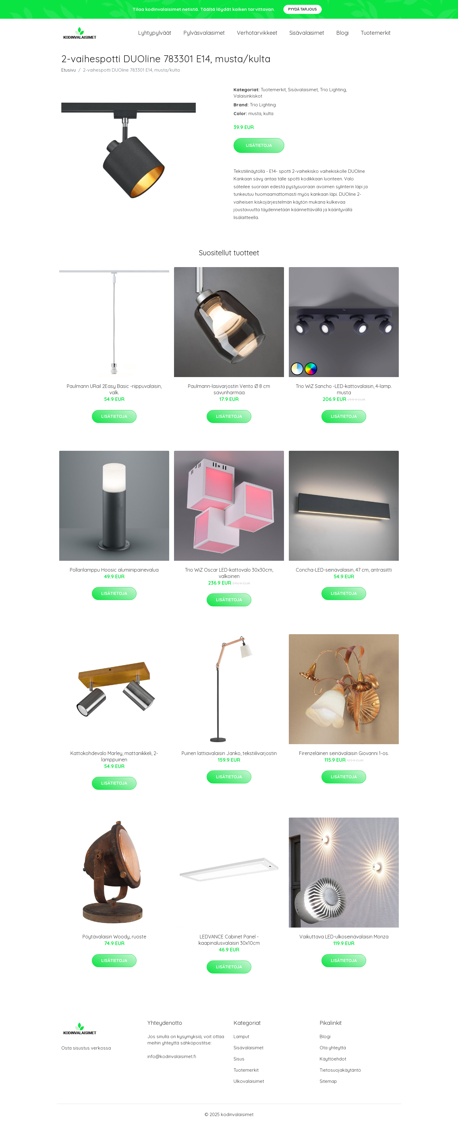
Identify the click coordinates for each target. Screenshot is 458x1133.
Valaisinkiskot (248, 104)
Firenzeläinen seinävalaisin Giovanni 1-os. (344, 761)
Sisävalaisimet (306, 36)
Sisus (239, 1067)
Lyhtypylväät (154, 36)
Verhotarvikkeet (257, 36)
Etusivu (68, 78)
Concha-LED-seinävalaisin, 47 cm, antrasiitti (344, 578)
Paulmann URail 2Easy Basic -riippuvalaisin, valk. (114, 397)
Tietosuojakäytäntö (340, 1078)
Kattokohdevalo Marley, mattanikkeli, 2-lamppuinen (114, 764)
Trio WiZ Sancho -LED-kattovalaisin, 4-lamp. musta (344, 397)
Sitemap (328, 1089)
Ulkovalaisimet (249, 1089)
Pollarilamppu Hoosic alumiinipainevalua (114, 578)
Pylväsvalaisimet (204, 36)
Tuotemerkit (376, 36)
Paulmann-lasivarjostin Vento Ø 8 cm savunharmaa (229, 397)
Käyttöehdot (333, 1067)
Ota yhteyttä (333, 1056)
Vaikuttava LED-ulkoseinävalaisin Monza (344, 945)
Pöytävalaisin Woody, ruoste (114, 945)
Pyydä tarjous (302, 9)
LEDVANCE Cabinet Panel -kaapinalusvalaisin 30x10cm (229, 948)
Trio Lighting (333, 98)
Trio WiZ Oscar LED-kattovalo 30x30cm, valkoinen (229, 581)
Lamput (241, 1044)
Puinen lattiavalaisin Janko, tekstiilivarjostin (229, 761)
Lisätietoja (259, 153)
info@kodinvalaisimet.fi (171, 1064)
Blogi (342, 36)
